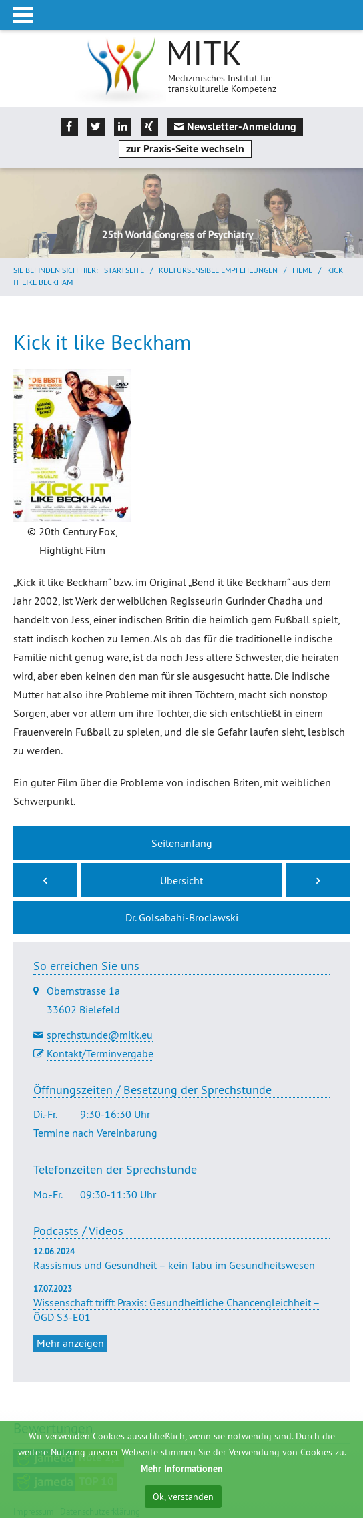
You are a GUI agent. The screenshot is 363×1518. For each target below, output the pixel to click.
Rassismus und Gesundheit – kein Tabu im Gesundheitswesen (174, 1265)
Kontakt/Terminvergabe (100, 1053)
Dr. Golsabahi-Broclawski (181, 917)
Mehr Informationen (182, 1469)
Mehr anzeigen (70, 1343)
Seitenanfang (181, 843)
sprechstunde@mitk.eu (100, 1034)
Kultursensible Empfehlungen (218, 270)
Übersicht (181, 880)
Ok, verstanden (183, 1497)
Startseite (124, 270)
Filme (302, 270)
